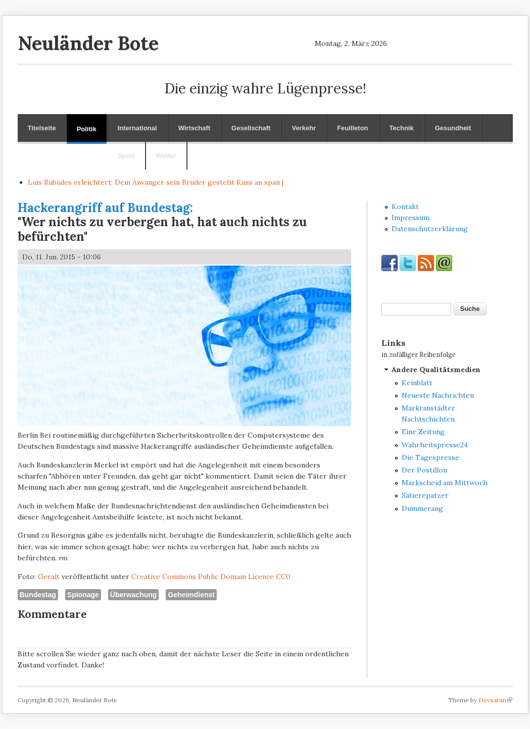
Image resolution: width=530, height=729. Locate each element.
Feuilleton (352, 128)
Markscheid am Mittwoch (445, 482)
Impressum (410, 217)
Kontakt (405, 206)
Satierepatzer (425, 495)
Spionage (83, 595)
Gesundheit (453, 128)
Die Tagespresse (430, 457)
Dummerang (422, 508)
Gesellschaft (250, 128)
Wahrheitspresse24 (435, 444)
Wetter (166, 156)
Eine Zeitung (423, 431)
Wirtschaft (194, 128)
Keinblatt (417, 382)
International (137, 128)
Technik (402, 128)
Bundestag (38, 595)
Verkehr (304, 128)
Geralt (49, 576)
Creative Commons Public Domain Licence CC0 (211, 576)
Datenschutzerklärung (430, 228)
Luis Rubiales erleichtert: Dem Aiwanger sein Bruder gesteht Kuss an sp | (152, 182)
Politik (87, 129)
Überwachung (133, 595)
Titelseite (42, 128)
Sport (126, 156)
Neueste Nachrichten (438, 395)
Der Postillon (424, 470)
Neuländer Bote (88, 43)
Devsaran (495, 700)
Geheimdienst (191, 595)
